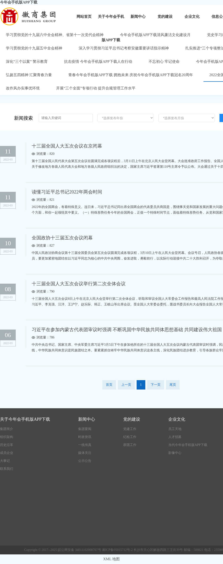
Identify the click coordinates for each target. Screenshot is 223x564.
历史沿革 (6, 445)
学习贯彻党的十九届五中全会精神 (34, 48)
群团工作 (129, 445)
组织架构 (6, 437)
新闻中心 (138, 17)
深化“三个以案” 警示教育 (27, 61)
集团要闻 (84, 429)
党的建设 (165, 17)
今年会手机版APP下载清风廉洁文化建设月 (155, 35)
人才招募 (174, 437)
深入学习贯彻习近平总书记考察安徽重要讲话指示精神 (124, 48)
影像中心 (174, 453)
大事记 (5, 461)
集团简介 (6, 429)
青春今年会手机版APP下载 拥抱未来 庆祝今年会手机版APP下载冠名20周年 (130, 75)
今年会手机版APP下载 (18, 2)
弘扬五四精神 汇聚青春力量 (29, 75)
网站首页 (84, 17)
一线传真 (84, 445)
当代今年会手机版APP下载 (187, 445)
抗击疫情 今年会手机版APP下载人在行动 (98, 61)
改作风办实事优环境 (23, 88)
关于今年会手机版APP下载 (111, 21)
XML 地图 (111, 559)
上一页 (126, 384)
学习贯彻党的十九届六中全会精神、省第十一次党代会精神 (55, 35)
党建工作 (129, 429)
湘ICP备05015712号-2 (118, 550)
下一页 (156, 384)
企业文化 (192, 17)
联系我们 (6, 469)
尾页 (172, 384)
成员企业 (6, 453)
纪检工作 (129, 437)
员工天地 (174, 429)
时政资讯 (84, 437)
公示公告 (84, 461)
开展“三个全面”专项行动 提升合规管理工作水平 (95, 88)
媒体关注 (84, 453)
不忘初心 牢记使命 (164, 61)
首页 (109, 384)
